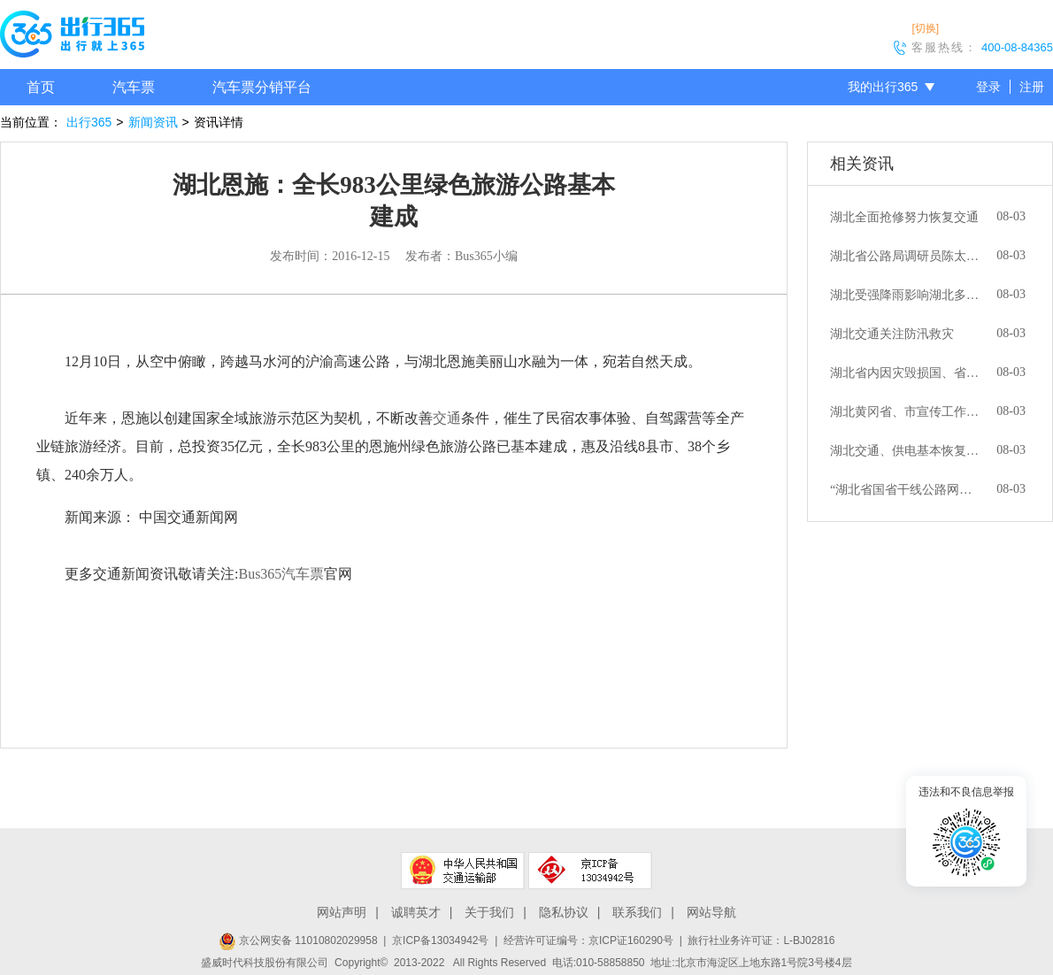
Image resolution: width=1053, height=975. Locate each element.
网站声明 (341, 912)
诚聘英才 (416, 912)
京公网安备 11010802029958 (298, 940)
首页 (41, 87)
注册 (1031, 87)
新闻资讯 (153, 122)
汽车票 (133, 87)
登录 (988, 87)
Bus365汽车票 (281, 573)
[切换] (925, 28)
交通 (447, 418)
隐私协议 (563, 912)
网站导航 (711, 912)
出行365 (88, 122)
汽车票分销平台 (261, 87)
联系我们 (637, 912)
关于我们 (489, 912)
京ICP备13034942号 (440, 940)
